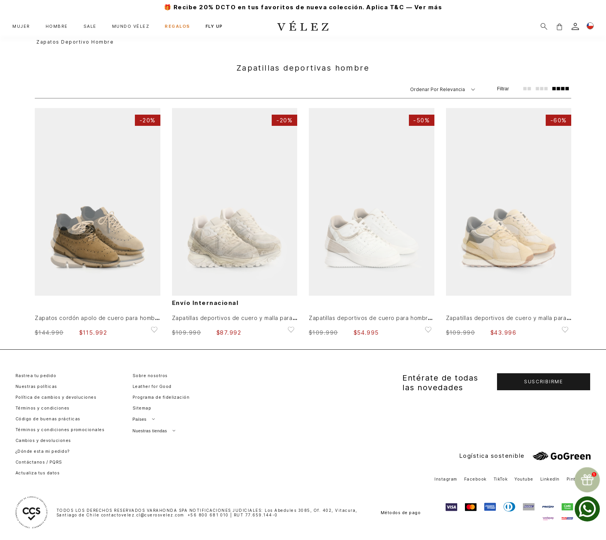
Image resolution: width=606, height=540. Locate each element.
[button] (559, 26)
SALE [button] (90, 26)
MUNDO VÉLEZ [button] (131, 26)
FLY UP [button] (214, 26)
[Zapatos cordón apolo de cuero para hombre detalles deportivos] (97, 222)
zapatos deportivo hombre (75, 42)
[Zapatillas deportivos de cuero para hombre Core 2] (371, 222)
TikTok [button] (501, 479)
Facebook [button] (475, 479)
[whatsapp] (587, 508)
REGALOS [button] (177, 26)
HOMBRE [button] (57, 26)
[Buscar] (544, 26)
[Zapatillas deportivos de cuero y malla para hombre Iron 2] (509, 222)
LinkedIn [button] (550, 479)
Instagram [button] (445, 479)
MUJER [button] (21, 26)
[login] (575, 26)
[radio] (527, 89)
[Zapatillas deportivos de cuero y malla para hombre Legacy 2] (235, 222)
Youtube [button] (523, 479)
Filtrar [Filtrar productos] (503, 88)
